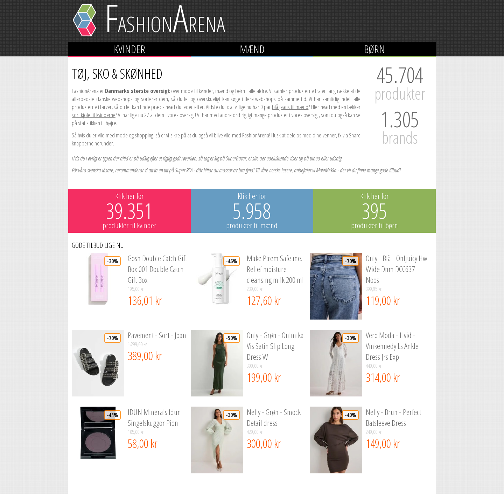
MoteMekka (326, 170)
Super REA (183, 170)
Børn (374, 49)
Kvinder (129, 49)
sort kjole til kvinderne (93, 115)
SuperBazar (236, 158)
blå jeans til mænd (290, 107)
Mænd (252, 49)
